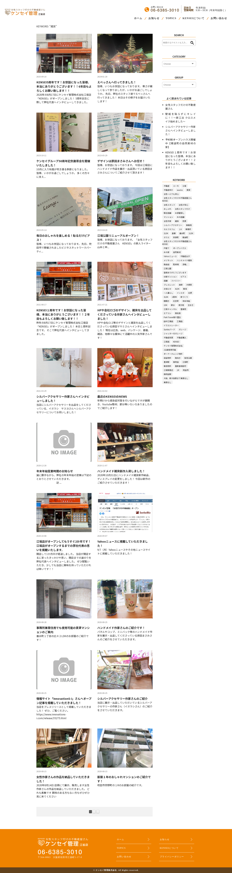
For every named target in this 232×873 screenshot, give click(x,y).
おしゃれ (167, 208)
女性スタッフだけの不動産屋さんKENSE (177, 199)
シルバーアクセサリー (173, 225)
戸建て (166, 248)
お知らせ (153, 18)
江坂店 (166, 341)
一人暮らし (168, 292)
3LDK (166, 297)
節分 (173, 305)
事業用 (189, 225)
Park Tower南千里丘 (172, 317)
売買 (184, 221)
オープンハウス (179, 248)
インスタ (180, 292)
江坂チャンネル (170, 309)
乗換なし (167, 382)
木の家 (166, 252)
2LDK (166, 233)
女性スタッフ (169, 204)
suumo (180, 190)
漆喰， (185, 264)
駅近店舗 (167, 213)
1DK (165, 305)
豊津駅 (166, 362)
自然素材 (177, 252)
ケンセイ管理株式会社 (173, 345)
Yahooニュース (170, 256)
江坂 (184, 186)
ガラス (166, 237)
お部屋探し (179, 213)
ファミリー (176, 280)
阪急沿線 (188, 358)
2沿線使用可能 (170, 349)
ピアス (183, 276)
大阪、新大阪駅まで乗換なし (176, 378)
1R (178, 370)
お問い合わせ (219, 18)
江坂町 (185, 362)
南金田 (166, 264)
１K (180, 229)
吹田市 (186, 370)
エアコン (167, 313)
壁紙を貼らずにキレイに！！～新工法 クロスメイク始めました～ (180, 117)
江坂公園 (167, 268)
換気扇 (178, 313)
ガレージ (182, 329)
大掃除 (189, 284)
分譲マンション (170, 276)
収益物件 (167, 358)
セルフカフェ (169, 229)
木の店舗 (180, 217)
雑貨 (177, 221)
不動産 (166, 186)
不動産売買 (168, 337)
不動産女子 (185, 256)
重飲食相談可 (180, 366)
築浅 (185, 288)
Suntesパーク (169, 329)
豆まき (190, 305)
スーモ (176, 186)
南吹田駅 (167, 374)
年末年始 (186, 301)
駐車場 (176, 264)
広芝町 (176, 301)
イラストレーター (171, 325)
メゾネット (168, 260)
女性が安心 (183, 204)
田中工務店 (168, 321)
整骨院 (183, 309)
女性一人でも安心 (171, 194)
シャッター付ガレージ (173, 333)
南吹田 (176, 362)
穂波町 (185, 237)
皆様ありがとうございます (175, 272)
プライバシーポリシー (172, 856)
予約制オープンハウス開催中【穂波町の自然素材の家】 (180, 143)
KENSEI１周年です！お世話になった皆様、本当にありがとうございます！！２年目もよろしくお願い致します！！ (180, 159)
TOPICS (171, 18)
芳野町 (176, 237)
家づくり (184, 297)
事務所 (188, 229)
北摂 (190, 292)
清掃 (180, 284)
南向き (178, 358)
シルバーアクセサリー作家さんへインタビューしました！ (180, 130)
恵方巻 (181, 305)
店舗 (165, 280)
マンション (168, 217)
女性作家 (167, 221)
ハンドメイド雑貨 (184, 260)
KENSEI (176, 341)
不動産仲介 (168, 190)
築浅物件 (167, 366)
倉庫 (174, 233)
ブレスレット (169, 284)
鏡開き (166, 301)
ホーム (138, 18)
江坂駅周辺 (168, 370)
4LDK (177, 288)
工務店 (179, 321)
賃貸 (188, 190)
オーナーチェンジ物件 (173, 353)
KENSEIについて (193, 18)
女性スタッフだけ (182, 208)
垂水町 (182, 233)
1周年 (174, 297)
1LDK (191, 233)
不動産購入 (181, 337)
